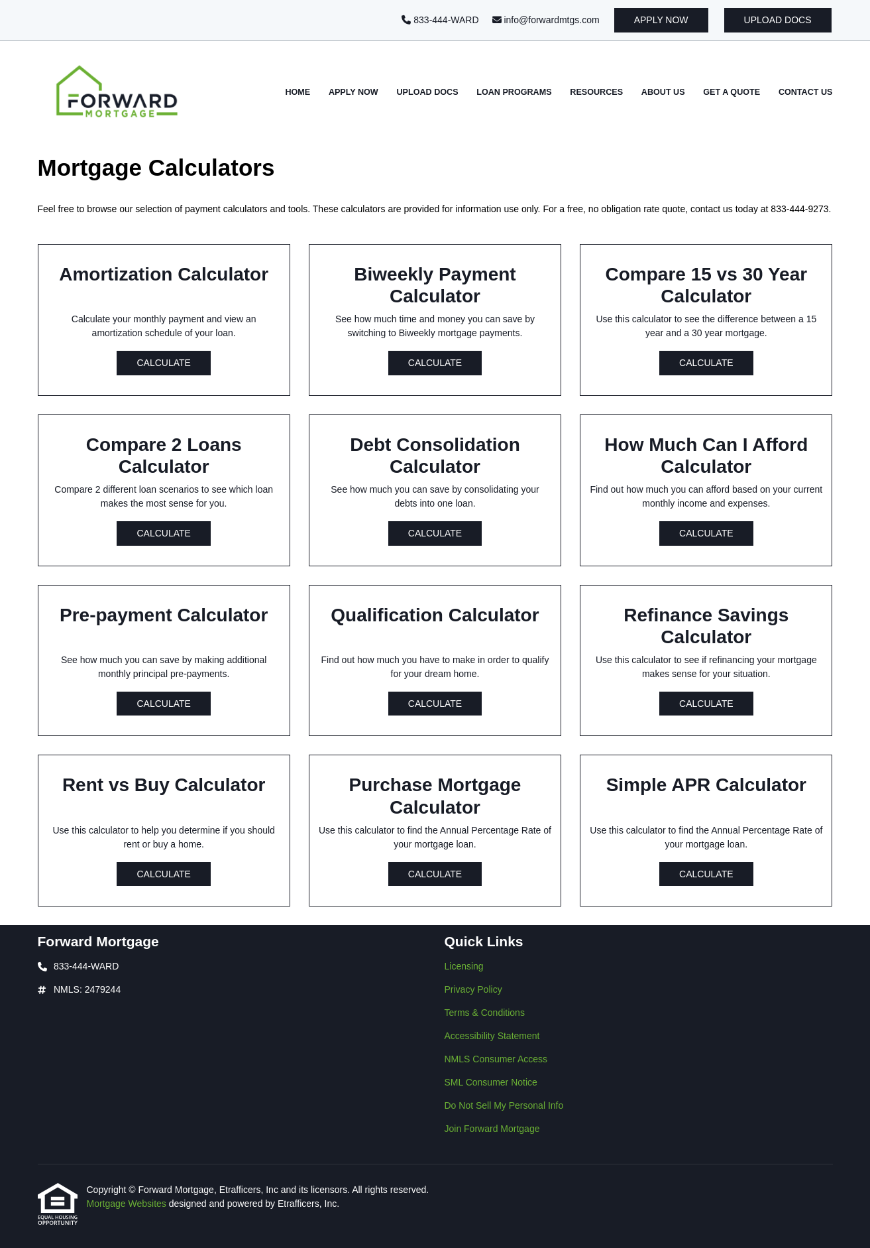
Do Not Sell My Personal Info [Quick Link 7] (504, 1105)
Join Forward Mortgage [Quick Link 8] (492, 1128)
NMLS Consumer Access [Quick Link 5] (496, 1059)
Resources (596, 92)
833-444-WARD (440, 20)
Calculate (163, 362)
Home (297, 92)
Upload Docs (778, 20)
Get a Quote (731, 92)
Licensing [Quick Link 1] (464, 966)
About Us (663, 92)
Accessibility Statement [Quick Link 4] (492, 1035)
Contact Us (806, 92)
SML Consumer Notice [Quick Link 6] (491, 1082)
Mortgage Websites (128, 1203)
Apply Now (661, 20)
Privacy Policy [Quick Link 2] (473, 989)
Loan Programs (513, 92)
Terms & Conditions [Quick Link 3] (485, 1012)
